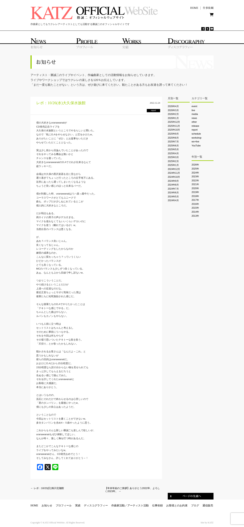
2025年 (195, 168)
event (194, 106)
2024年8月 (173, 184)
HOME (34, 505)
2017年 (195, 200)
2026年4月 (173, 106)
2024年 (195, 172)
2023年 (195, 176)
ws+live (195, 141)
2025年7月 (173, 141)
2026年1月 (173, 118)
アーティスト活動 (138, 505)
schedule (196, 133)
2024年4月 (173, 200)
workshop (196, 137)
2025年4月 (173, 153)
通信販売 (207, 505)
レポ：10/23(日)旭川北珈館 (47, 488)
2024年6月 (173, 192)
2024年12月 (174, 169)
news (194, 118)
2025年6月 (173, 145)
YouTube (196, 145)
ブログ (195, 505)
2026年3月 (173, 110)
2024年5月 (173, 196)
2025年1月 (173, 165)
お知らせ (47, 505)
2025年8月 (173, 137)
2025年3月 (173, 157)
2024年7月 (173, 188)
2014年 (195, 212)
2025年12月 (174, 122)
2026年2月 (173, 114)
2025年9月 (173, 133)
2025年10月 (174, 129)
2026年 (195, 164)
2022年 (195, 180)
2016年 (195, 204)
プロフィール (64, 505)
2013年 (195, 216)
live (193, 110)
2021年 (195, 184)
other (194, 122)
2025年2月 (173, 161)
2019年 (195, 192)
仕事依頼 (157, 505)
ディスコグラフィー (96, 505)
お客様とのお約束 (177, 505)
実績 (77, 505)
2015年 (195, 208)
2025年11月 (174, 126)
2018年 (195, 196)
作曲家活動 (118, 505)
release (195, 126)
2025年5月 (173, 149)
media (195, 114)
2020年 (195, 188)
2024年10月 (174, 177)
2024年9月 (173, 181)
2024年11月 (174, 173)
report (195, 129)
